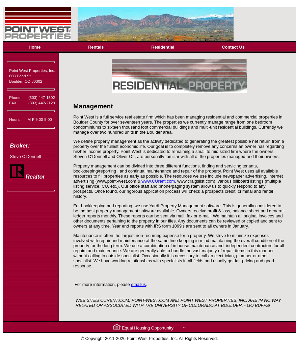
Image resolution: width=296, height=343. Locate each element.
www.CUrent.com (158, 181)
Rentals (96, 47)
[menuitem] (34, 47)
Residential (162, 47)
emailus (138, 284)
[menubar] (136, 47)
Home (35, 47)
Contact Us (233, 47)
